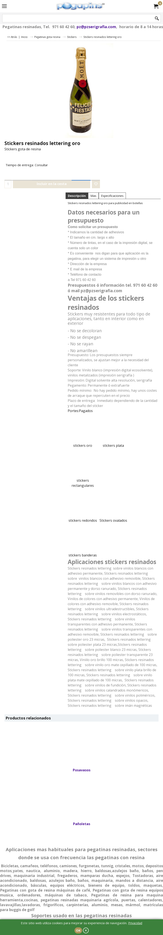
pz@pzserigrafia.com (96, 26)
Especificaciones (112, 196)
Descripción (77, 196)
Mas (93, 196)
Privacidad (135, 923)
